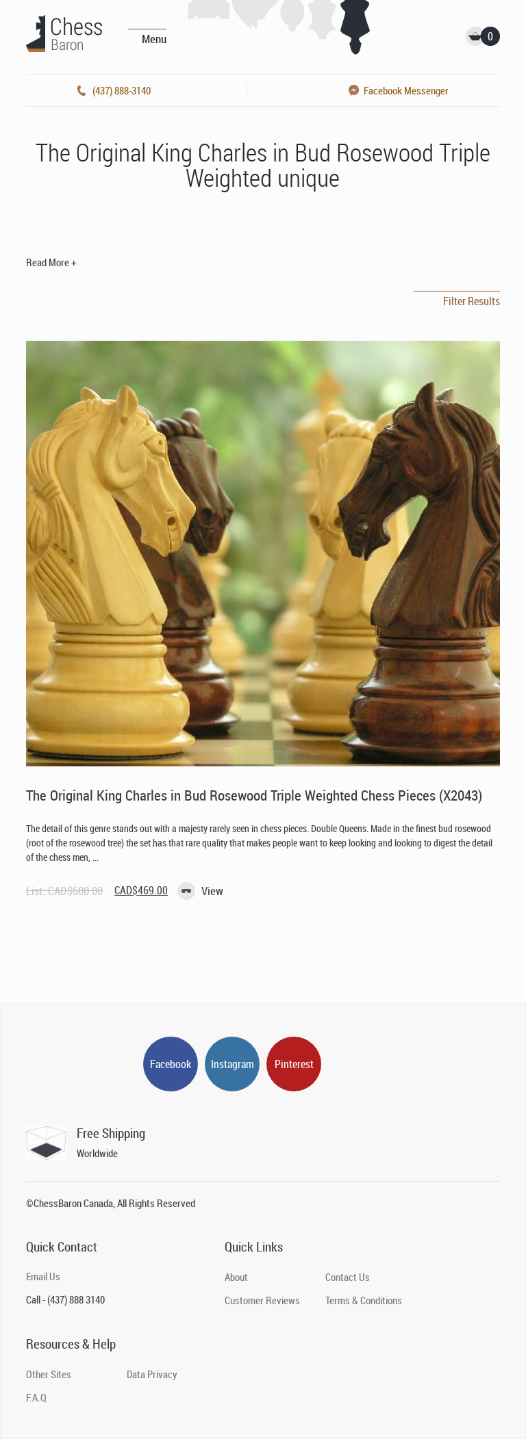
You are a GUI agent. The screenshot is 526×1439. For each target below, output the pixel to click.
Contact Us (347, 1277)
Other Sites (48, 1374)
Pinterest (294, 1064)
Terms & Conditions (363, 1300)
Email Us (43, 1276)
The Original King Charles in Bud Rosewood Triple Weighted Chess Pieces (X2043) (254, 795)
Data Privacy (152, 1374)
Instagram (232, 1064)
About (236, 1277)
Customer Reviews (262, 1300)
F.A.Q (36, 1397)
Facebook (170, 1064)
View (212, 890)
